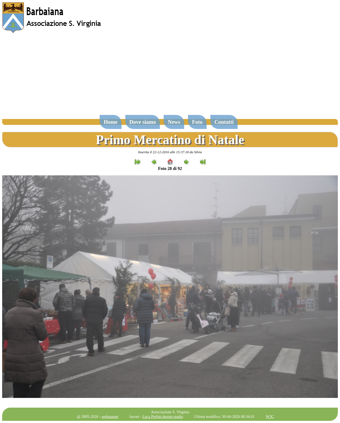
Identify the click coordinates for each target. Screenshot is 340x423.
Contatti (224, 122)
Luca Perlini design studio (162, 416)
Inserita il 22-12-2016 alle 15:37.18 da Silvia (170, 152)
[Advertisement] (170, 76)
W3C (270, 416)
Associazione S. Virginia (170, 412)
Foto (197, 122)
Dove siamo (142, 122)
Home (110, 122)
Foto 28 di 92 (170, 168)
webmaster (110, 416)
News (174, 122)
